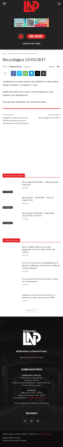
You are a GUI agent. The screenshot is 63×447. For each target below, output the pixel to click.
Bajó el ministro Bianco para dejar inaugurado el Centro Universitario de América (38, 249)
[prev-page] (4, 228)
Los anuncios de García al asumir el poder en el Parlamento (40, 280)
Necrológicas (13, 53)
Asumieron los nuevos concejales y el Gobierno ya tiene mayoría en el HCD (38, 296)
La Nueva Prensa (15, 67)
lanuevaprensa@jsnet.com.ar (39, 398)
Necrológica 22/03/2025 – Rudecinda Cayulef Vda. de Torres (38, 214)
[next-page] (8, 228)
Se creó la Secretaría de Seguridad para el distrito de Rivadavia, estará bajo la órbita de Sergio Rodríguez (41, 265)
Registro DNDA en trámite (12, 438)
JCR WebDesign (44, 434)
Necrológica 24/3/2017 (49, 117)
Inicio (5, 53)
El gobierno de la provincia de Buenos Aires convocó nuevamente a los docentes (15, 120)
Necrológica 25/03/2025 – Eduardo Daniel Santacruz (40, 183)
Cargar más (31, 310)
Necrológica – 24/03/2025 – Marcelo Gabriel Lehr (38, 199)
